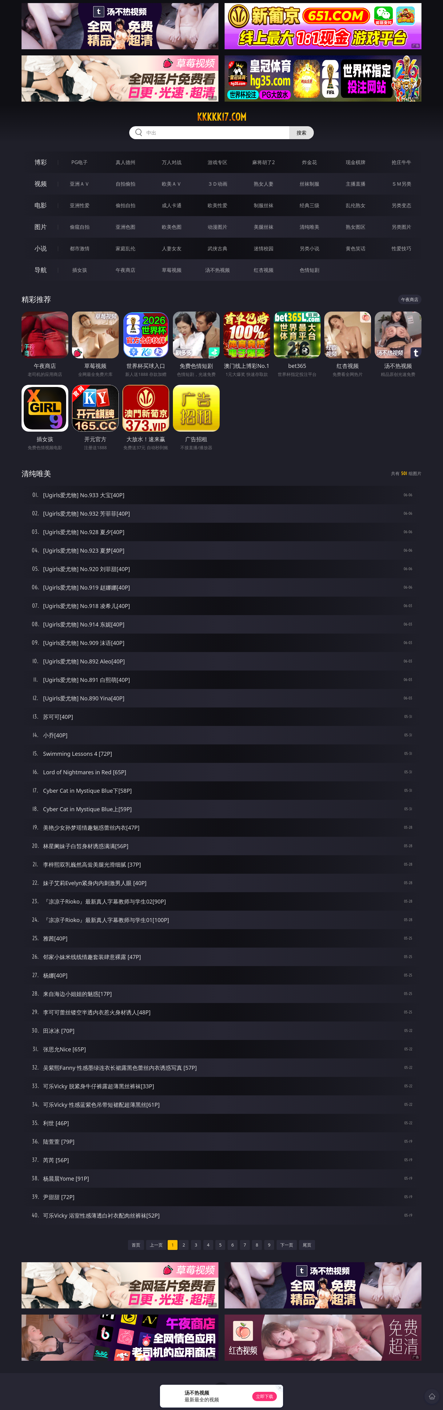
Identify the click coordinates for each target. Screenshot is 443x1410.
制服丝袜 (263, 205)
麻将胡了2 (263, 162)
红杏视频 (263, 270)
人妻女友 (172, 248)
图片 (40, 227)
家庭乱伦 (125, 248)
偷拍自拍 (125, 205)
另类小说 (309, 248)
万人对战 (172, 162)
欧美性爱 (217, 205)
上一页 (156, 1245)
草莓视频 (172, 270)
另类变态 (401, 205)
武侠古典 (217, 248)
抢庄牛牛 (401, 162)
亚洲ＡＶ (80, 183)
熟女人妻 (263, 183)
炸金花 (309, 162)
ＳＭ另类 (401, 183)
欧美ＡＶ (172, 183)
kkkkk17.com (221, 117)
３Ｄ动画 (217, 183)
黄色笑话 (355, 248)
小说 (40, 248)
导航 (40, 270)
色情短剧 (309, 270)
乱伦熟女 (355, 205)
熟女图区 (355, 227)
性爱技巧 (401, 248)
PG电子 (79, 162)
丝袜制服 (309, 183)
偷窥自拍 (80, 227)
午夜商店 (125, 270)
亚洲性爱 (80, 205)
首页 (136, 1245)
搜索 (301, 132)
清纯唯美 (309, 227)
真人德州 (125, 162)
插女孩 (79, 270)
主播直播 (355, 183)
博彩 (40, 162)
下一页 (286, 1245)
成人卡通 (172, 205)
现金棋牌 (355, 162)
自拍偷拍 (125, 183)
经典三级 (309, 205)
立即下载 (264, 1396)
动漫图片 (217, 227)
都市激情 (80, 248)
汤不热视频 (217, 270)
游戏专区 (217, 162)
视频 (40, 183)
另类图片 (401, 227)
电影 (40, 205)
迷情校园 (263, 248)
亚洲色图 (125, 227)
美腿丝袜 (263, 227)
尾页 (307, 1245)
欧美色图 (172, 227)
